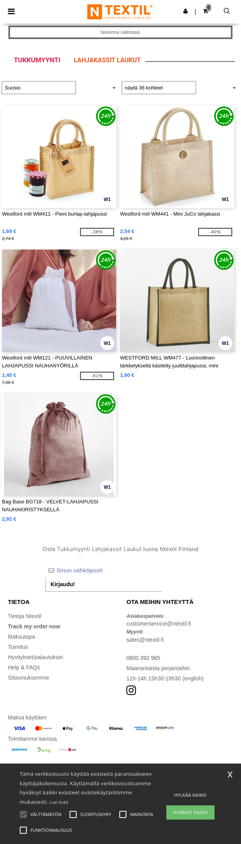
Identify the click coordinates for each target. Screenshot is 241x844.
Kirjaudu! (63, 584)
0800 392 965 (143, 658)
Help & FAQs (24, 667)
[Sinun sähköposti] (103, 570)
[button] (185, 11)
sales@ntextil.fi (145, 640)
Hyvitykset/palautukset (35, 657)
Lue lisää (58, 802)
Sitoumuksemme (28, 677)
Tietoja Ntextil (24, 616)
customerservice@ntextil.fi (158, 623)
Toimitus (18, 647)
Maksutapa (21, 636)
